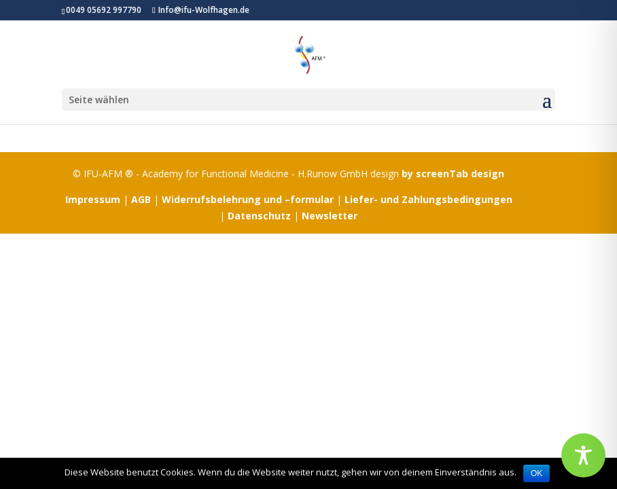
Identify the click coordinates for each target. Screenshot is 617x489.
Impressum (92, 199)
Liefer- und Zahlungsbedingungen (428, 199)
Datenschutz (259, 215)
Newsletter (329, 215)
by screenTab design (453, 173)
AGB (141, 199)
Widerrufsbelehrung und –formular (248, 199)
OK (536, 473)
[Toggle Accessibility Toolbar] (583, 455)
